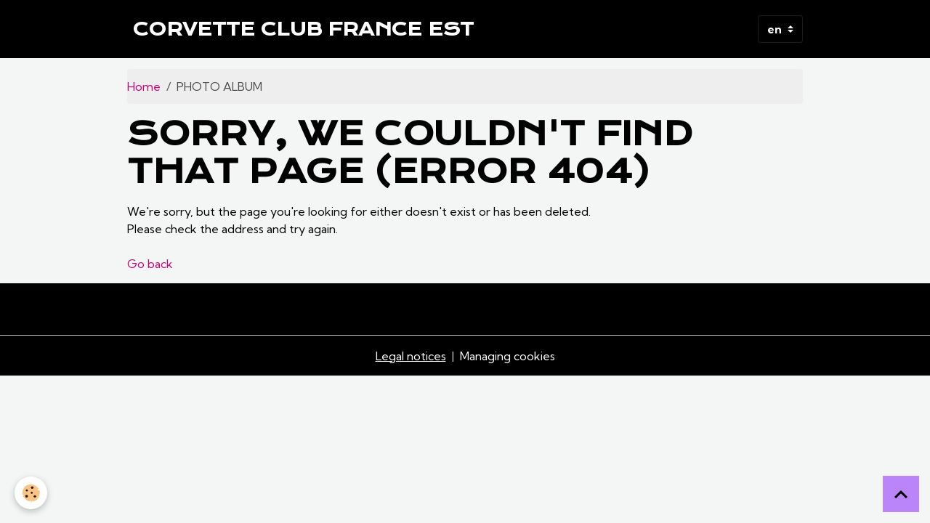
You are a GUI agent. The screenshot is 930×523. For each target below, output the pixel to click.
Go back (150, 263)
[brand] (303, 29)
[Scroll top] (901, 494)
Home (144, 86)
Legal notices (411, 356)
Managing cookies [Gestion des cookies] (507, 356)
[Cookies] (31, 493)
